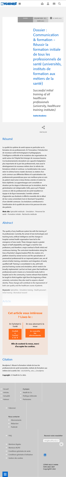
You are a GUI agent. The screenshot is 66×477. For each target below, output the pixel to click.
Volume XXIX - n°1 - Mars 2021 (40, 19)
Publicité (14, 427)
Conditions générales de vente (19, 451)
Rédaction (14, 423)
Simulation (30, 211)
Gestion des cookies (15, 458)
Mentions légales (14, 444)
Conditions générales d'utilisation (20, 454)
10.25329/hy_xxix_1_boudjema (32, 371)
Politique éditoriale (30, 396)
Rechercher (61, 4)
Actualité (6, 396)
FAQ (10, 435)
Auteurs (6, 399)
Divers (25, 18)
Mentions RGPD (14, 448)
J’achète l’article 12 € (15, 334)
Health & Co (27, 392)
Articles (6, 392)
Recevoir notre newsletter (53, 435)
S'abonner (43, 4)
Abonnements (16, 420)
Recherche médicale (29, 214)
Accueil (6, 389)
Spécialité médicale (18, 211)
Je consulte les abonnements (35, 333)
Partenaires (27, 399)
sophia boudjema (39, 115)
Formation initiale (14, 214)
